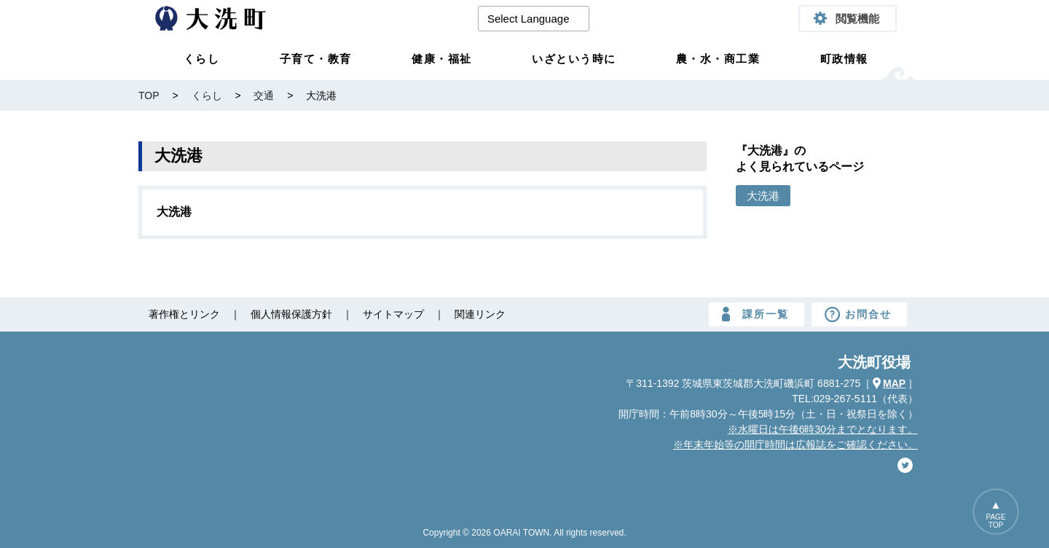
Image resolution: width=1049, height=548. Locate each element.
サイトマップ (393, 314)
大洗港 (174, 212)
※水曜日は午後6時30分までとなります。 (823, 429)
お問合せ (868, 314)
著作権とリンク (184, 314)
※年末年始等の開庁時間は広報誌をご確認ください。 (795, 444)
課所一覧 (765, 314)
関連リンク (480, 314)
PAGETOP (995, 521)
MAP (894, 383)
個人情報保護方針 (291, 314)
